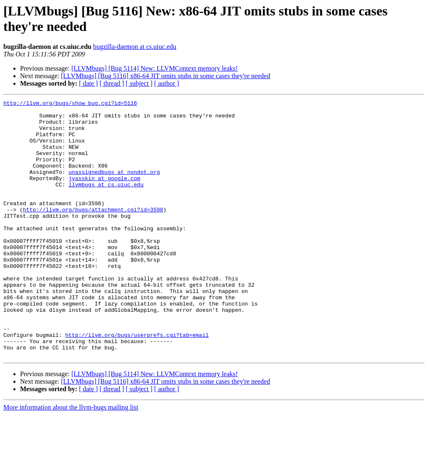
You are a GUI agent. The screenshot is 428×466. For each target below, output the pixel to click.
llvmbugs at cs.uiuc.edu (106, 202)
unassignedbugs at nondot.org (114, 187)
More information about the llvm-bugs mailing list (70, 458)
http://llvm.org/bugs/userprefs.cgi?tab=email (137, 382)
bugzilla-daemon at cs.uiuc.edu (134, 46)
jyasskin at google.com (104, 194)
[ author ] (166, 83)
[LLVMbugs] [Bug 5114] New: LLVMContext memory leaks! (154, 68)
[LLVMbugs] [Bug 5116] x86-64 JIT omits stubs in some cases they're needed (165, 75)
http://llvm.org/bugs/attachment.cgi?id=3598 (93, 232)
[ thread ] (111, 83)
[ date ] (88, 83)
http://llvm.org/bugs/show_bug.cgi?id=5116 (70, 104)
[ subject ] (139, 83)
